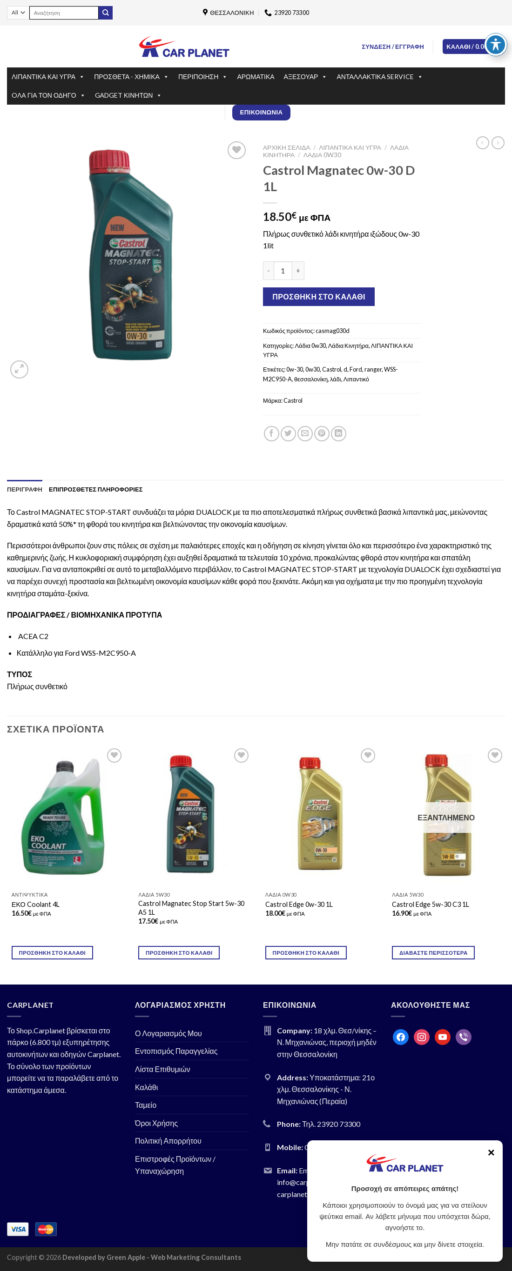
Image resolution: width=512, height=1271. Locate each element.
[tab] (24, 489)
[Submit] (106, 13)
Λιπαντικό (356, 379)
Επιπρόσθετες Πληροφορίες (96, 489)
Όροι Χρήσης (156, 1122)
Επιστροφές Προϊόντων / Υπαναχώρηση (175, 1164)
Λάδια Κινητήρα (348, 345)
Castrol (331, 369)
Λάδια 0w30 (322, 155)
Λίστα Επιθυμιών (162, 1069)
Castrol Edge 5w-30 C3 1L (430, 904)
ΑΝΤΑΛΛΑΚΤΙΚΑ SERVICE (380, 76)
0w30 (312, 369)
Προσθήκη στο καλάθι (318, 296)
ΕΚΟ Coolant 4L (36, 904)
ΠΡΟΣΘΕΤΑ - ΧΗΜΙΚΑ (131, 76)
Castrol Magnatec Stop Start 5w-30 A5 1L (191, 907)
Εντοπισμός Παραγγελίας (176, 1050)
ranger (373, 369)
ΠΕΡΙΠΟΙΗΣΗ (203, 76)
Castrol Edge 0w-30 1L (299, 904)
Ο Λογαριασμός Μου (168, 1033)
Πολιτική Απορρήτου (168, 1140)
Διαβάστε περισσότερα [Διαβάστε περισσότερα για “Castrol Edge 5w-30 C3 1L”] (433, 953)
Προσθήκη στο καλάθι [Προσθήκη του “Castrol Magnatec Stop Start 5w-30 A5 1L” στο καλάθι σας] (179, 953)
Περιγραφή (24, 489)
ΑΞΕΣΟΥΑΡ (306, 76)
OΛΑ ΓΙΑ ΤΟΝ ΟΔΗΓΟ (49, 95)
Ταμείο (145, 1104)
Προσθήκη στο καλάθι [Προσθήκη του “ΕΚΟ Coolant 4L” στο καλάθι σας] (52, 953)
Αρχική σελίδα (286, 147)
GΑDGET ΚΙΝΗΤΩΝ (128, 95)
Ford (356, 369)
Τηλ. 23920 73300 (331, 1123)
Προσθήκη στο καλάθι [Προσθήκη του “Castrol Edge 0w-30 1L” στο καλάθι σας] (306, 953)
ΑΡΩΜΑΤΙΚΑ (255, 76)
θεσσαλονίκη (311, 379)
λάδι (335, 379)
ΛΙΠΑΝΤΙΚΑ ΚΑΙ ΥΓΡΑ (48, 76)
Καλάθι (146, 1087)
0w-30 (294, 369)
